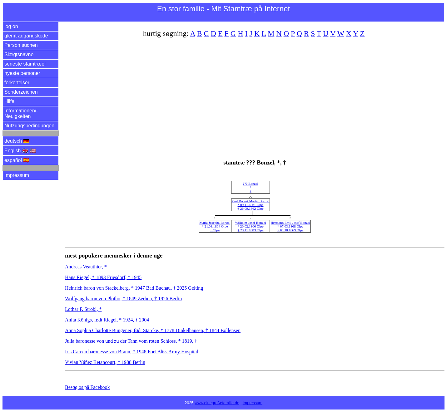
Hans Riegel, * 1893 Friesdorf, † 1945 (103, 277)
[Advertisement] (252, 94)
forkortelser (16, 82)
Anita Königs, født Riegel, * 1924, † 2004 (107, 319)
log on (11, 26)
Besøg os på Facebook (87, 387)
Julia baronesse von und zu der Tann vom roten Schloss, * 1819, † (131, 341)
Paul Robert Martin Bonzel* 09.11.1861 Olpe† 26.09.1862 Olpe (251, 204)
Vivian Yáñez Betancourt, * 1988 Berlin (105, 362)
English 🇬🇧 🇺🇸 (20, 150)
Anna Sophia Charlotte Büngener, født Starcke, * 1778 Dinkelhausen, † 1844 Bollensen (153, 330)
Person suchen (21, 45)
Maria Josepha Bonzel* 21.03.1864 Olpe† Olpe (214, 226)
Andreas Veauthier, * (86, 266)
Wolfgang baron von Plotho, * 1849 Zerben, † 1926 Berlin (123, 298)
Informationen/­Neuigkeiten (21, 113)
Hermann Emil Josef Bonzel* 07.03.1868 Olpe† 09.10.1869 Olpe (290, 226)
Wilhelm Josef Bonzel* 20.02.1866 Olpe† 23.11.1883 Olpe (250, 226)
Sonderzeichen (21, 92)
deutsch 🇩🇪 (16, 141)
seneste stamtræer (25, 63)
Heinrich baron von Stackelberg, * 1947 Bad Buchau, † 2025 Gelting (134, 288)
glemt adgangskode (26, 35)
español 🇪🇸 (17, 160)
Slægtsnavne (18, 54)
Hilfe (9, 101)
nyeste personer (22, 73)
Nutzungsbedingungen (29, 125)
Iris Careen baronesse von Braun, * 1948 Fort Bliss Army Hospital (131, 351)
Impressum (16, 175)
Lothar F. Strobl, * (83, 309)
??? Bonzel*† (250, 187)
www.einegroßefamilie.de (217, 402)
